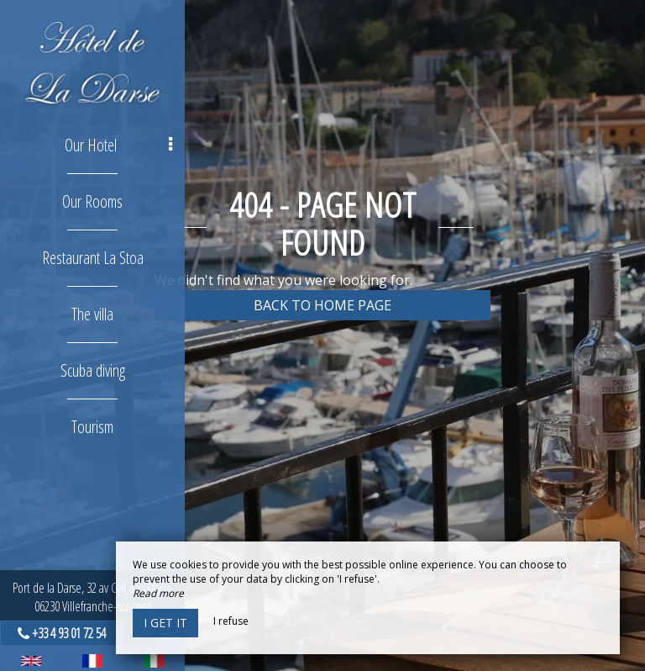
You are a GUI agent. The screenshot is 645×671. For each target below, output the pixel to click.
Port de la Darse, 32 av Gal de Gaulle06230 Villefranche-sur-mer (92, 597)
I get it (165, 623)
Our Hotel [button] (118, 145)
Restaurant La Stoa (93, 257)
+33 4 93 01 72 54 (69, 633)
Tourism (92, 426)
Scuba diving (92, 370)
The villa (92, 314)
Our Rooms (92, 201)
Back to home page (322, 305)
